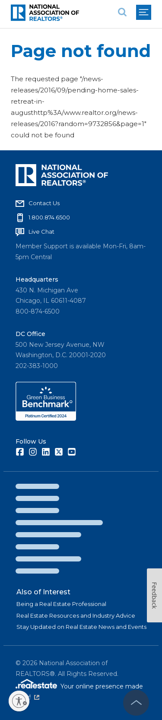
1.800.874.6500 (49, 217)
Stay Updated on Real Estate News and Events (81, 626)
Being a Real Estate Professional (61, 603)
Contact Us (44, 203)
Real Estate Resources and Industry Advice (75, 615)
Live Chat (41, 231)
